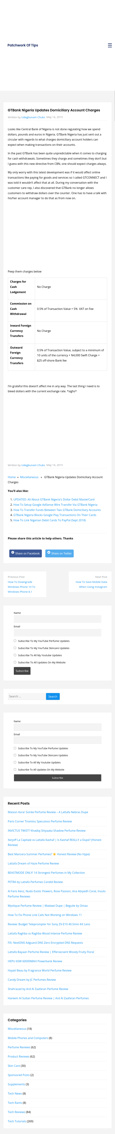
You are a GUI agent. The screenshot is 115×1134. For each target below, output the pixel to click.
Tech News (15, 1093)
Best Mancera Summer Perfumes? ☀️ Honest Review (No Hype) (49, 854)
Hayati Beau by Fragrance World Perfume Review (40, 970)
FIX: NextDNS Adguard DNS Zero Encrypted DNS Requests (45, 943)
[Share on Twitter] (59, 554)
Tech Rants (15, 1103)
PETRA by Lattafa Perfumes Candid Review (35, 882)
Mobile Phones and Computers (28, 1038)
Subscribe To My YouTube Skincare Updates (41, 648)
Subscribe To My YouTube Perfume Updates (42, 641)
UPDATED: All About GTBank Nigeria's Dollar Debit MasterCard (54, 499)
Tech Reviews (16, 1112)
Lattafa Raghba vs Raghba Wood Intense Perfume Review (45, 933)
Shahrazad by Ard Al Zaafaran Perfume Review (38, 989)
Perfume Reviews (19, 1047)
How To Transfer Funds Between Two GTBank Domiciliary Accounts (57, 510)
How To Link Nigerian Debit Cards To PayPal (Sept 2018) (49, 520)
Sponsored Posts (19, 1075)
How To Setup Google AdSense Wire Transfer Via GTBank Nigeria (55, 505)
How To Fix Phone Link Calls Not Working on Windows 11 (45, 915)
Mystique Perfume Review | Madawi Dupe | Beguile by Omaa (48, 906)
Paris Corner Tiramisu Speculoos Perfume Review (40, 821)
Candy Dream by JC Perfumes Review (32, 980)
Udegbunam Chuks (33, 117)
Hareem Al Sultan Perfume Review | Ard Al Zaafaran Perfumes (48, 998)
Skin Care (14, 1066)
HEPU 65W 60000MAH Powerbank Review (35, 961)
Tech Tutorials (17, 1121)
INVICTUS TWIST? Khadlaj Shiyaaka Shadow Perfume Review (47, 831)
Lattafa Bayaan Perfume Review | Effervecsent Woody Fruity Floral (51, 952)
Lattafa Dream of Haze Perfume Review (33, 863)
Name (17, 612)
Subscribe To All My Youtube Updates (38, 655)
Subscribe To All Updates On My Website (40, 662)
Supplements (16, 1084)
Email (17, 626)
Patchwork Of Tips (23, 45)
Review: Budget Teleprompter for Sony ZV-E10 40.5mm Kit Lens (49, 924)
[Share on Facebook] (25, 554)
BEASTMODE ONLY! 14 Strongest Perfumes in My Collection (46, 873)
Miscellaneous (29, 477)
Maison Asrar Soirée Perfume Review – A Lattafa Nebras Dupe (48, 812)
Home (12, 477)
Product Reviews (18, 1056)
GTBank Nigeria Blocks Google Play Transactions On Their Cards (54, 515)
